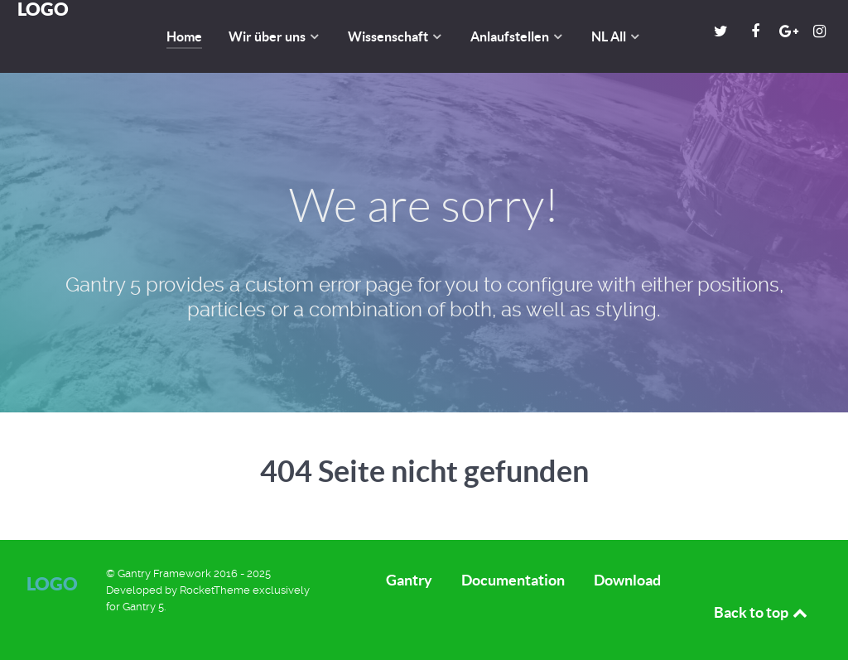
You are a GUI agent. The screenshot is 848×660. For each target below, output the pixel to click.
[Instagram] (819, 31)
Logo (52, 583)
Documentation (513, 580)
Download (627, 580)
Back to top (762, 612)
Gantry (409, 580)
